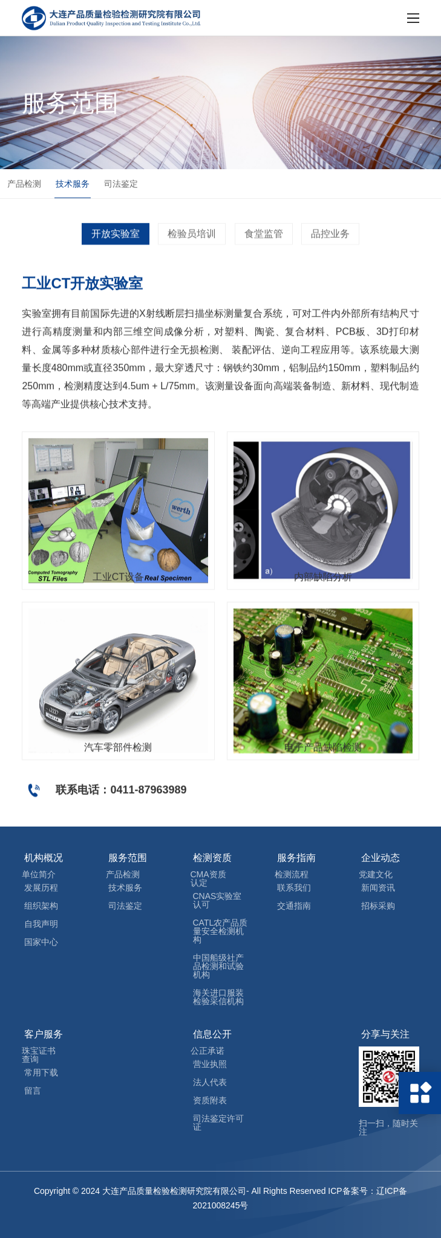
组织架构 (41, 906)
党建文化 (376, 874)
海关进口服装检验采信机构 (218, 997)
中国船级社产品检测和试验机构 (218, 966)
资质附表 (210, 1100)
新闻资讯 (378, 887)
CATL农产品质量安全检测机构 (220, 931)
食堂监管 (263, 245)
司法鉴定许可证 (218, 1123)
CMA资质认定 (208, 878)
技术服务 (73, 184)
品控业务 (330, 245)
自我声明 (41, 924)
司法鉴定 (121, 184)
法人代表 (210, 1082)
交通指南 (294, 906)
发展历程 (41, 887)
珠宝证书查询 (39, 1054)
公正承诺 (207, 1050)
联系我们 (294, 887)
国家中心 (41, 942)
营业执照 (210, 1064)
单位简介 (39, 874)
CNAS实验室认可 (217, 900)
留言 (32, 1090)
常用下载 (41, 1072)
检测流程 (292, 874)
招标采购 (378, 906)
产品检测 (24, 184)
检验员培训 (192, 245)
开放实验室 (115, 245)
